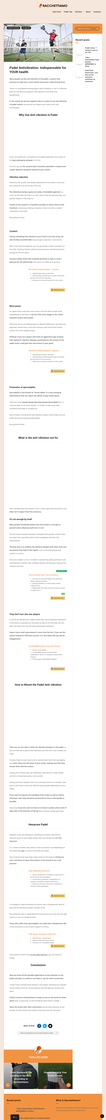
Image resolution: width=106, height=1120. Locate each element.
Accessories (26, 28)
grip (23, 823)
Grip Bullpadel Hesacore (39, 843)
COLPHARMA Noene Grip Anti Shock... (45, 618)
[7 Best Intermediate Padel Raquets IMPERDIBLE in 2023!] (79, 60)
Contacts (97, 12)
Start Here (57, 12)
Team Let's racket (38, 1029)
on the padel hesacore (38, 927)
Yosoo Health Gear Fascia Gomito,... (44, 547)
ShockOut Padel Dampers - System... (44, 269)
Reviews (78, 12)
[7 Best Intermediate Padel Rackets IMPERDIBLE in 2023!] (10, 1083)
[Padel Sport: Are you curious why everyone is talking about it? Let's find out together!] (10, 1102)
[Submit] (97, 28)
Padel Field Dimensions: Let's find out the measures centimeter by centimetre (91, 76)
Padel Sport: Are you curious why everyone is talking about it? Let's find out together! (31, 1102)
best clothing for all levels (23, 160)
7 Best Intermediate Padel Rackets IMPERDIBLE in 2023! (30, 1082)
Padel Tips (68, 12)
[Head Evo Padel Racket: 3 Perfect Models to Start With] (10, 1093)
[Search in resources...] (87, 29)
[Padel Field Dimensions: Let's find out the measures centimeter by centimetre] (79, 73)
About (88, 12)
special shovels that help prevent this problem (40, 402)
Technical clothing (13, 28)
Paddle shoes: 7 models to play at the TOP (91, 50)
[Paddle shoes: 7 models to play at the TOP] (79, 50)
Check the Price (59, 290)
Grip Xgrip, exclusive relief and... (43, 906)
